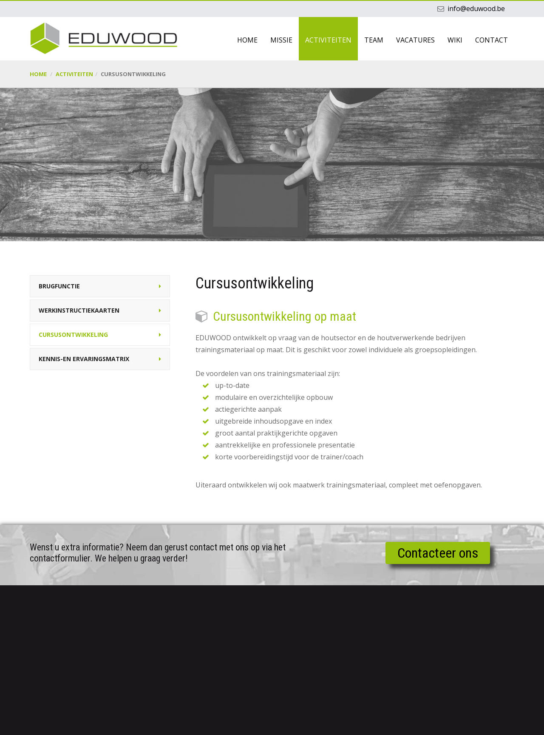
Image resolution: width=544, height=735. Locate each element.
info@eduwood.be (476, 8)
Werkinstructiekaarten (79, 310)
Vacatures (415, 40)
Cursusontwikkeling (73, 334)
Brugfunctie (59, 286)
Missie (281, 40)
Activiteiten (328, 40)
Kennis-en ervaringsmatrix (84, 359)
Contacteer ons (437, 553)
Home (247, 40)
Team (373, 40)
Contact (491, 40)
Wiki (455, 40)
